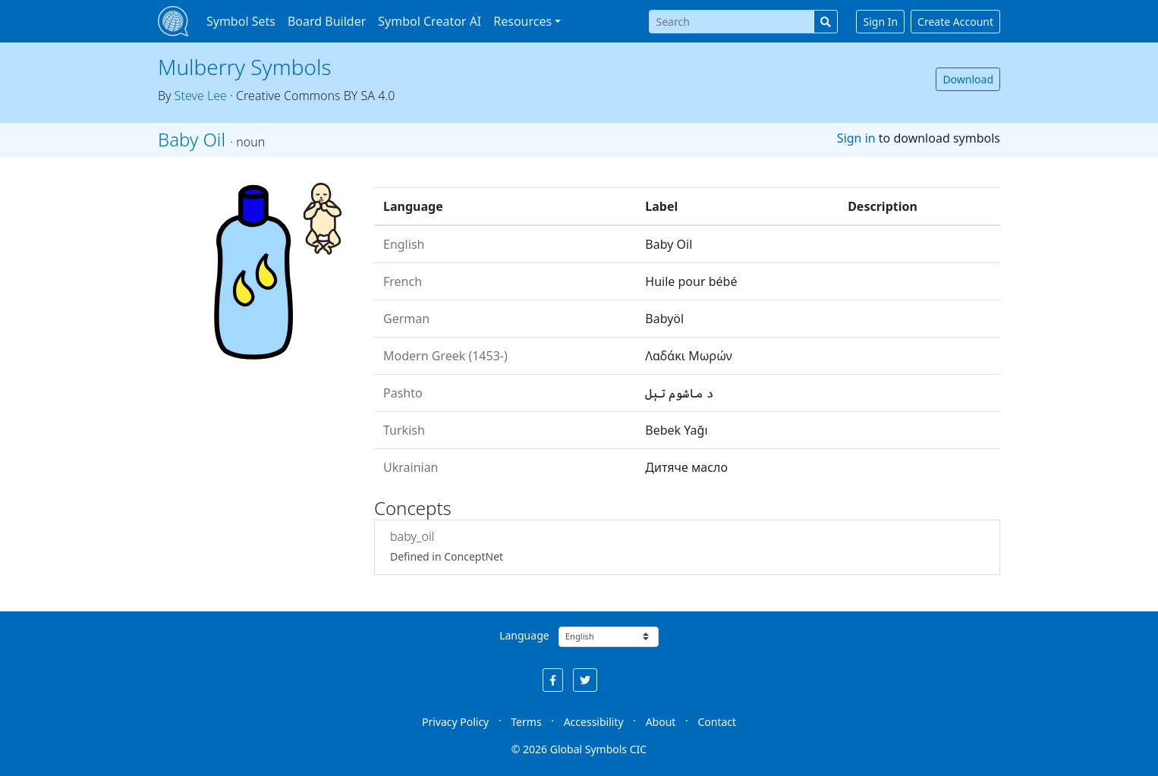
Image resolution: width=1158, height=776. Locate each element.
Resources (522, 21)
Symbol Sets (240, 21)
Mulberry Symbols (245, 66)
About (661, 722)
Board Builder (327, 21)
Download (967, 79)
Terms (526, 722)
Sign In (880, 21)
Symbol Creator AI (429, 21)
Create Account (955, 21)
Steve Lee (201, 95)
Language (524, 635)
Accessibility (594, 722)
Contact (716, 722)
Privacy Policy (455, 722)
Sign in (856, 138)
